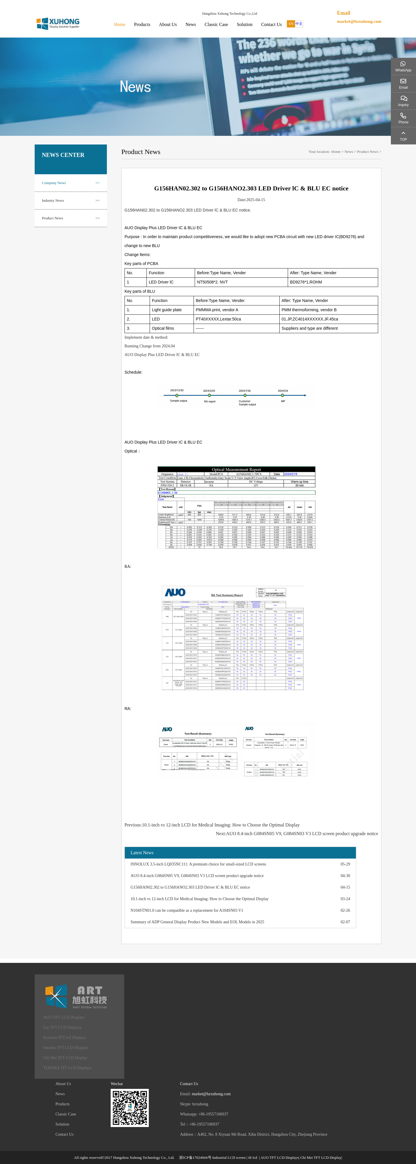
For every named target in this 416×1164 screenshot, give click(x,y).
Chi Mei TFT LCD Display (65, 1058)
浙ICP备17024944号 (195, 1157)
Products (142, 24)
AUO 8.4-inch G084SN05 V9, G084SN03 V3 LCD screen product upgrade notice (197, 876)
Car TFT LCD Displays (62, 1027)
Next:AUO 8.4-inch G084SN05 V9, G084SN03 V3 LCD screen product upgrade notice (297, 833)
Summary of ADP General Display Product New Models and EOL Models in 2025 (197, 922)
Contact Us (271, 24)
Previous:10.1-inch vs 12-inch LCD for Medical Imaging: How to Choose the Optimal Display (212, 824)
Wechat (117, 1084)
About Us (168, 24)
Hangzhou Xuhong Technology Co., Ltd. (143, 1157)
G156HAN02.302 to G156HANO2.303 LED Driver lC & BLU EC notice (190, 887)
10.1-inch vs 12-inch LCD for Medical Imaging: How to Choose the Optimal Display (200, 899)
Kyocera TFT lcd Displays (64, 1037)
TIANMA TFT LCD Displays (67, 1068)
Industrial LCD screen (229, 1157)
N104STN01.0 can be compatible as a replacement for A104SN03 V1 (187, 910)
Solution (244, 24)
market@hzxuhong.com (359, 21)
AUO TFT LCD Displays (63, 1017)
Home (119, 24)
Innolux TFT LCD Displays (65, 1048)
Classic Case (216, 24)
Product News (71, 218)
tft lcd (252, 1157)
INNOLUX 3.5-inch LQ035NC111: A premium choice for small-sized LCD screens (198, 864)
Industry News (71, 200)
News (190, 24)
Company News (71, 183)
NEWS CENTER (63, 155)
